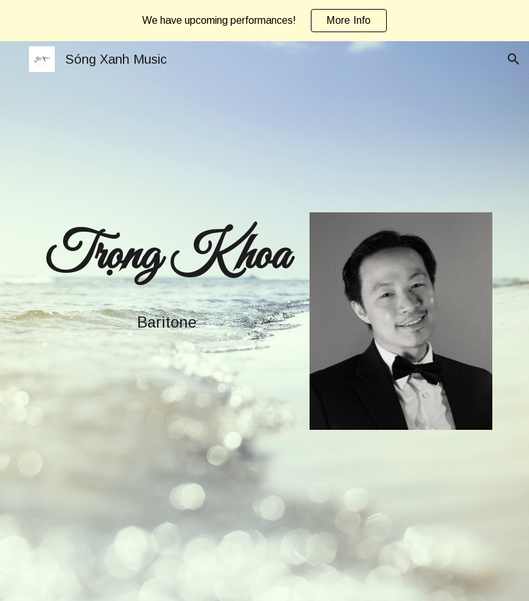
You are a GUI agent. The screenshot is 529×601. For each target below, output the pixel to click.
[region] (264, 20)
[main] (167, 256)
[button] (513, 59)
